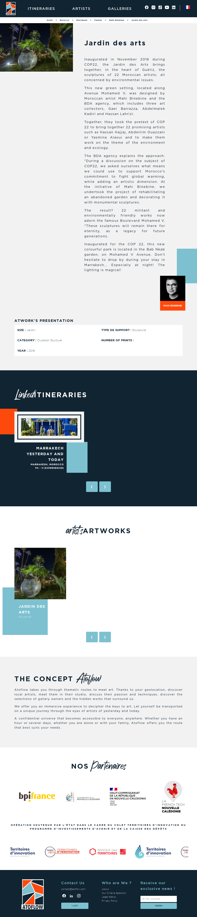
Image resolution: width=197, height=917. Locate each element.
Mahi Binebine (116, 20)
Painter (98, 20)
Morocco (64, 20)
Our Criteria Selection (114, 893)
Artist (50, 20)
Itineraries (41, 9)
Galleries (120, 9)
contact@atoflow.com (73, 889)
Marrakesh (81, 20)
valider (159, 906)
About (105, 889)
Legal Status (109, 897)
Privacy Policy (110, 901)
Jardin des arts (139, 20)
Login (75, 905)
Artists (81, 9)
